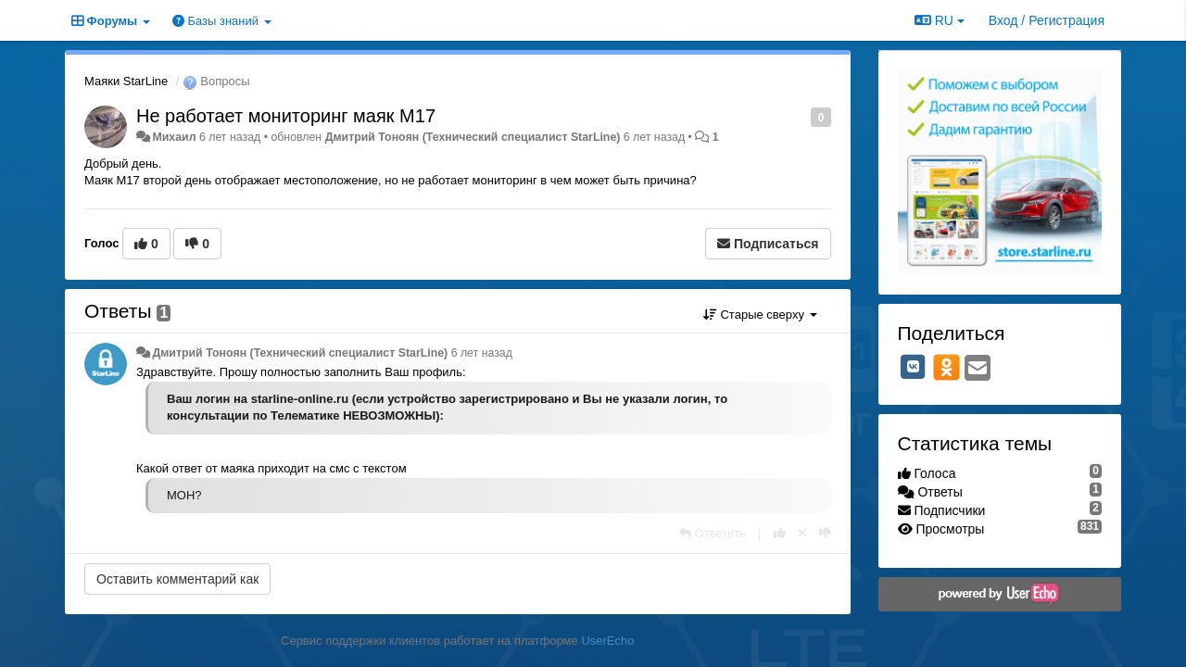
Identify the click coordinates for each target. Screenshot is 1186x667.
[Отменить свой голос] (802, 533)
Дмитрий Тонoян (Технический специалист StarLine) (473, 137)
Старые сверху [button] (760, 314)
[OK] (946, 367)
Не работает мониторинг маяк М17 (285, 116)
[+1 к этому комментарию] (780, 533)
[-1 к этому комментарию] (825, 533)
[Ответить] (712, 533)
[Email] (977, 369)
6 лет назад (481, 352)
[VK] (913, 367)
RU (940, 20)
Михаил (174, 137)
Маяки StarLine (126, 81)
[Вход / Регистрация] (1046, 20)
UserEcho (607, 641)
